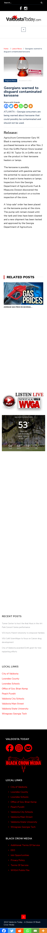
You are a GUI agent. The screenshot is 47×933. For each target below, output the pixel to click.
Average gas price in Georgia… (18, 307)
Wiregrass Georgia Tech (14, 713)
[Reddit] (16, 106)
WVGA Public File (20, 870)
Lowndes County (10, 678)
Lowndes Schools (11, 683)
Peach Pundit (9, 693)
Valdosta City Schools (13, 698)
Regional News (10, 81)
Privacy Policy (18, 860)
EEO (13, 850)
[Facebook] (6, 106)
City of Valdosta (10, 673)
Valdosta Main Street (13, 703)
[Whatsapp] (21, 106)
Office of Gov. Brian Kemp (15, 688)
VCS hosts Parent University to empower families (23, 633)
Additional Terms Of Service (25, 845)
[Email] (26, 106)
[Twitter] (11, 106)
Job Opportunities (20, 855)
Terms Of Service (19, 865)
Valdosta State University (15, 708)
